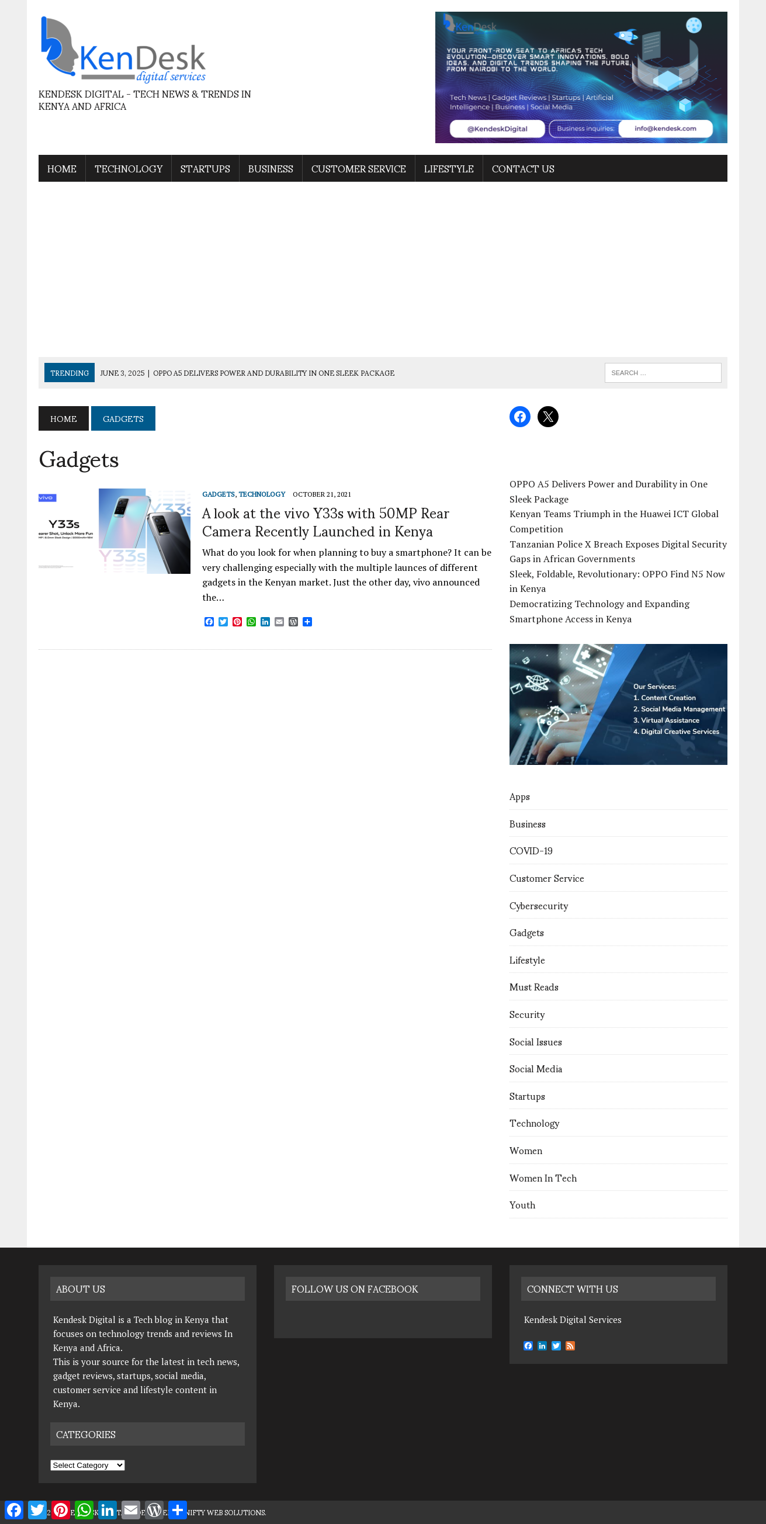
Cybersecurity (538, 905)
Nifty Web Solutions (224, 1512)
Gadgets (526, 931)
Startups (205, 168)
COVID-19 (531, 850)
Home (62, 168)
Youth (522, 1204)
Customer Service (358, 168)
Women (525, 1149)
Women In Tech (543, 1177)
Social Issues (535, 1041)
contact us (523, 168)
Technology (128, 168)
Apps (519, 795)
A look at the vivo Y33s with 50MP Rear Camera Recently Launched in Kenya (326, 520)
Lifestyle (449, 168)
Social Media (535, 1068)
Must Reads (534, 986)
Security (527, 1013)
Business (270, 168)
